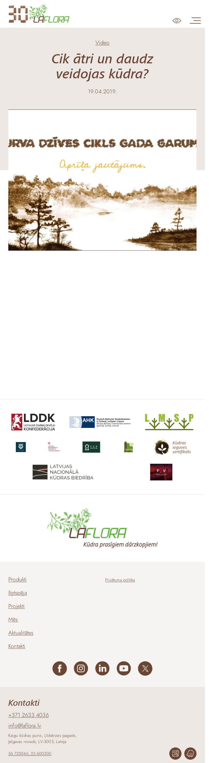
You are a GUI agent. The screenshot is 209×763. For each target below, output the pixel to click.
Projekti (16, 606)
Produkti (17, 579)
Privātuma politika (120, 580)
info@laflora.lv (24, 726)
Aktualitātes (20, 633)
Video (102, 43)
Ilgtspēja (17, 593)
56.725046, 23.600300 (29, 753)
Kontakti (17, 646)
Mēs (13, 619)
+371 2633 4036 (28, 715)
